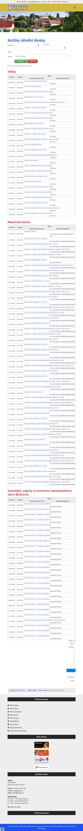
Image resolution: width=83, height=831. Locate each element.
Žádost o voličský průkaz (31, 160)
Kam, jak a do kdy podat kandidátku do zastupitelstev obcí (40, 155)
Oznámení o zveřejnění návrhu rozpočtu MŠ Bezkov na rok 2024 (42, 334)
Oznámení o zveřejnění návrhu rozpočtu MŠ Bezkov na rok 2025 (42, 286)
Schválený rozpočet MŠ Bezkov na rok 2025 (36, 281)
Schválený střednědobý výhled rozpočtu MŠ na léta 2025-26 (41, 318)
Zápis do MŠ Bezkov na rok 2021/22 (34, 439)
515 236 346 (21, 2)
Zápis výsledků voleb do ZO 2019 (33, 97)
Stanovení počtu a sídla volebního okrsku (36, 176)
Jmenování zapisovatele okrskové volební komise (38, 113)
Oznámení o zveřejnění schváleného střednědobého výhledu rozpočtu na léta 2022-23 (48, 460)
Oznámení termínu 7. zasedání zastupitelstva (37, 609)
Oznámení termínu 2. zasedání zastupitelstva (37, 572)
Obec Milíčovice (14, 721)
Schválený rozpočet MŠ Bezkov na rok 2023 (36, 355)
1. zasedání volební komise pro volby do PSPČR (38, 192)
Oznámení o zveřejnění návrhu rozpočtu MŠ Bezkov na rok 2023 (42, 386)
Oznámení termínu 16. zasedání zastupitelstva (37, 525)
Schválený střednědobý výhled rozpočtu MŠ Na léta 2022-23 (41, 450)
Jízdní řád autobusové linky (18, 731)
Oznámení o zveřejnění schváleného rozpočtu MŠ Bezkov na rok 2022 (44, 397)
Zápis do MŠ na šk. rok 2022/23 (33, 392)
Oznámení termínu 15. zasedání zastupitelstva (37, 530)
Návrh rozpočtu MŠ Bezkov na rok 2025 (35, 302)
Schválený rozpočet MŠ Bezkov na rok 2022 (36, 413)
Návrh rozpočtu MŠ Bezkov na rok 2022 (35, 418)
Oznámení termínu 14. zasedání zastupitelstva (37, 535)
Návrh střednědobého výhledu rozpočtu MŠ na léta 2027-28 (41, 244)
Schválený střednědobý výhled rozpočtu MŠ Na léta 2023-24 (41, 408)
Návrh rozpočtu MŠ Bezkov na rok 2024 (35, 344)
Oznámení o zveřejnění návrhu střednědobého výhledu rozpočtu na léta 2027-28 (47, 249)
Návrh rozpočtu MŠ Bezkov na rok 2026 (35, 238)
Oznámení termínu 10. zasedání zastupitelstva (37, 556)
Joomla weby (41, 828)
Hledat (9, 52)
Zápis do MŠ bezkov (30, 231)
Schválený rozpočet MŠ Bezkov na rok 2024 (36, 323)
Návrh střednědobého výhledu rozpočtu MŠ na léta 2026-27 (41, 297)
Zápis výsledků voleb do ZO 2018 (33, 123)
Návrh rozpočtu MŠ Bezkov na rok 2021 (35, 466)
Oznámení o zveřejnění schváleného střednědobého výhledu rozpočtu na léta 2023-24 (48, 402)
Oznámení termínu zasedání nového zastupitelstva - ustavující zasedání (44, 620)
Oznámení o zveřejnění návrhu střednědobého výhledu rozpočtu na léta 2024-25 (47, 381)
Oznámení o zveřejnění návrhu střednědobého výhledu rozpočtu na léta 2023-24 (47, 429)
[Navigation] (75, 7)
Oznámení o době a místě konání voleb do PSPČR (38, 187)
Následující (71, 677)
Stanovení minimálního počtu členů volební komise (38, 91)
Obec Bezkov (27, 826)
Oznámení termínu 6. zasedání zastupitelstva (37, 615)
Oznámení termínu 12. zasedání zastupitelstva (37, 546)
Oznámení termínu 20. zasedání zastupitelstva (37, 504)
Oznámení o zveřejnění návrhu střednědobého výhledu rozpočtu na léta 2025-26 (47, 328)
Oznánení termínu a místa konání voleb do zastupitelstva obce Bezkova (44, 102)
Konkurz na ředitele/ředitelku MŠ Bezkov (35, 260)
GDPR (67, 826)
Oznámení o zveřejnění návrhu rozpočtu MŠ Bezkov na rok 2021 (42, 476)
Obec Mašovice (14, 718)
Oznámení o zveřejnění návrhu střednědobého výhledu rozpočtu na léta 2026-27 (47, 291)
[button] (3, 21)
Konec (72, 680)
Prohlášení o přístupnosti (57, 826)
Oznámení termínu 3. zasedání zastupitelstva (37, 593)
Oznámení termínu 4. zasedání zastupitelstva (37, 588)
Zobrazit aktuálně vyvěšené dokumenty (21, 66)
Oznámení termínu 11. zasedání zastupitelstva (37, 551)
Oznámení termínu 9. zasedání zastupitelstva (37, 562)
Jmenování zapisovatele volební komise (35, 81)
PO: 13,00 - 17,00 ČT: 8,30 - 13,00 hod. (55, 2)
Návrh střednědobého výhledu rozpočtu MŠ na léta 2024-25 (41, 371)
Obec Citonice (14, 708)
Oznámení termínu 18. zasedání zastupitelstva (37, 514)
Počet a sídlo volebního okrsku (33, 86)
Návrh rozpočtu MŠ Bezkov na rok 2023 (35, 376)
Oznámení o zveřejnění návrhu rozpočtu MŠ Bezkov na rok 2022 (42, 434)
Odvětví (10, 56)
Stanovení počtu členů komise (32, 181)
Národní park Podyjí (16, 727)
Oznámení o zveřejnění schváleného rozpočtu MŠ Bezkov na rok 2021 (44, 455)
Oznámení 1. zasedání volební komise (35, 107)
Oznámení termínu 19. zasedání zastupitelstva (37, 509)
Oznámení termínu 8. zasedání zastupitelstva (37, 567)
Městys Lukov (14, 715)
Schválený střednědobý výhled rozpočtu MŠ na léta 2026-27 (41, 275)
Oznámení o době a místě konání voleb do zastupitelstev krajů (42, 208)
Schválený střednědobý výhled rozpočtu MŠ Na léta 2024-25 (41, 349)
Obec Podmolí (14, 724)
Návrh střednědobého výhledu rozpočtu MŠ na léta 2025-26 (41, 339)
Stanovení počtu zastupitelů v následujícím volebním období (41, 139)
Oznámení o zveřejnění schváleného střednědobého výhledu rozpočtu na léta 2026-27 (48, 265)
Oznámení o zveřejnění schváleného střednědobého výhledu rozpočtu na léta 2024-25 (48, 365)
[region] (41, 21)
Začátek (72, 643)
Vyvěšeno (10, 45)
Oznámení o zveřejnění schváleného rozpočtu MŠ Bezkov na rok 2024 (44, 312)
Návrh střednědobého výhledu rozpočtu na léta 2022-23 (40, 471)
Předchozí (71, 647)
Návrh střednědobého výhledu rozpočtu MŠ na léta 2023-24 (41, 423)
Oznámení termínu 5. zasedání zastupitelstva (37, 583)
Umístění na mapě (14, 807)
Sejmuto (46, 44)
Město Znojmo (14, 705)
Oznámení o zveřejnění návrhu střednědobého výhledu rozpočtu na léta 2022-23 (47, 482)
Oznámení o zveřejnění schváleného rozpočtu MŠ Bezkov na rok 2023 (44, 360)
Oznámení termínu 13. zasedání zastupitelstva (37, 541)
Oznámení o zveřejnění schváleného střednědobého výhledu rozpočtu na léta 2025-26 (48, 307)
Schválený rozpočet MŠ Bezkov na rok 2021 (36, 445)
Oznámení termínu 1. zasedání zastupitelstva (37, 578)
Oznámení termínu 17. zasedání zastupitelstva (37, 519)
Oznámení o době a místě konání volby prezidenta (38, 171)
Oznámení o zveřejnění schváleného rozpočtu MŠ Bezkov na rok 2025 (44, 270)
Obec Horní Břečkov (16, 711)
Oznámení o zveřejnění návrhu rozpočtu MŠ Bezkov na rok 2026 (42, 254)
